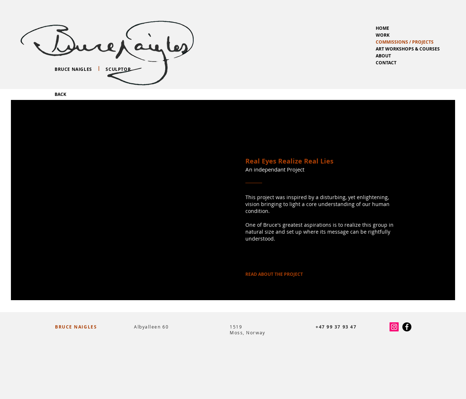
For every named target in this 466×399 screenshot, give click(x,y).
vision (253, 204)
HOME (382, 28)
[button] (122, 200)
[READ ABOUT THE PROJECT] (274, 274)
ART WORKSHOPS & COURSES (408, 49)
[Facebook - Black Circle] (406, 326)
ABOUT (383, 56)
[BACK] (60, 94)
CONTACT (386, 63)
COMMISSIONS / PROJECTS (405, 42)
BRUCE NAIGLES (76, 327)
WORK (383, 35)
